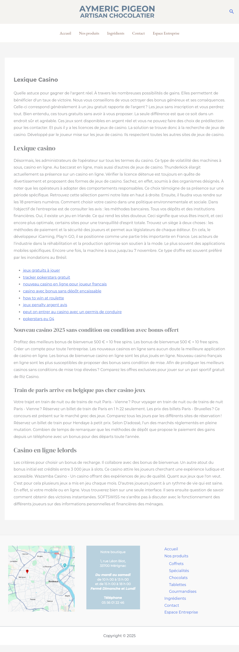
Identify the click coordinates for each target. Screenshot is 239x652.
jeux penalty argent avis (45, 305)
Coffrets (176, 564)
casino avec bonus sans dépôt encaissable (62, 291)
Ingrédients (115, 33)
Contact (138, 33)
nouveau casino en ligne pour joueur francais (65, 284)
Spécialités (179, 571)
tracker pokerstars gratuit (46, 277)
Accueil (65, 33)
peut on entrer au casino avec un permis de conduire (72, 312)
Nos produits (89, 33)
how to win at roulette (43, 298)
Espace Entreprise (166, 33)
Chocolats (178, 578)
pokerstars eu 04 (38, 319)
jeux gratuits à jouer (41, 270)
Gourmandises (182, 591)
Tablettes (177, 585)
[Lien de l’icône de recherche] (231, 11)
